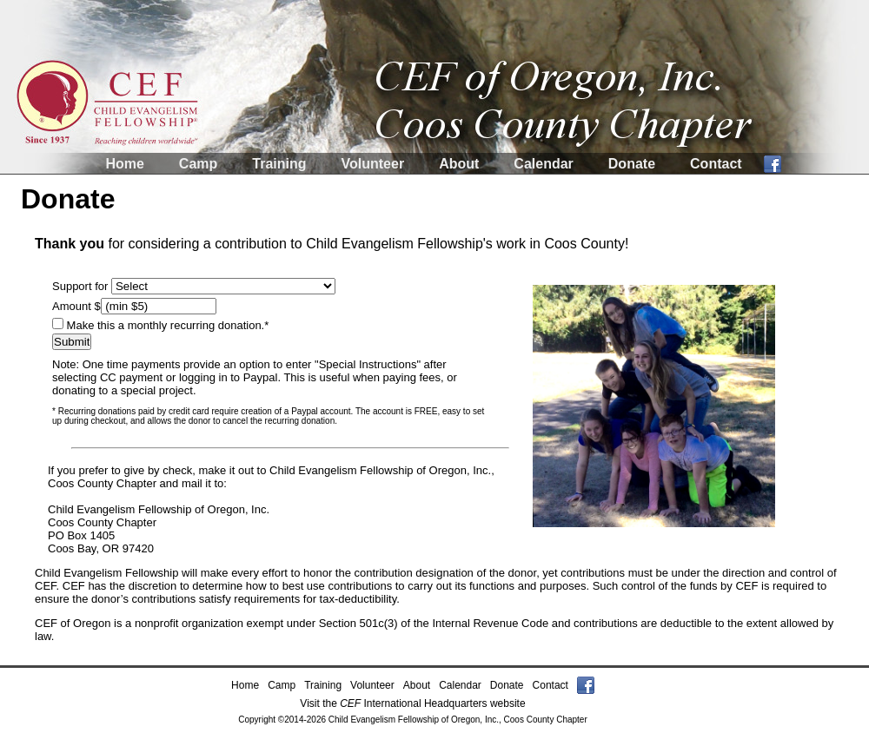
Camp (198, 163)
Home (124, 163)
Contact (716, 163)
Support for (81, 286)
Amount (73, 306)
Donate (631, 163)
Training (279, 163)
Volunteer (373, 163)
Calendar (543, 163)
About (459, 163)
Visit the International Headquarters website (412, 703)
